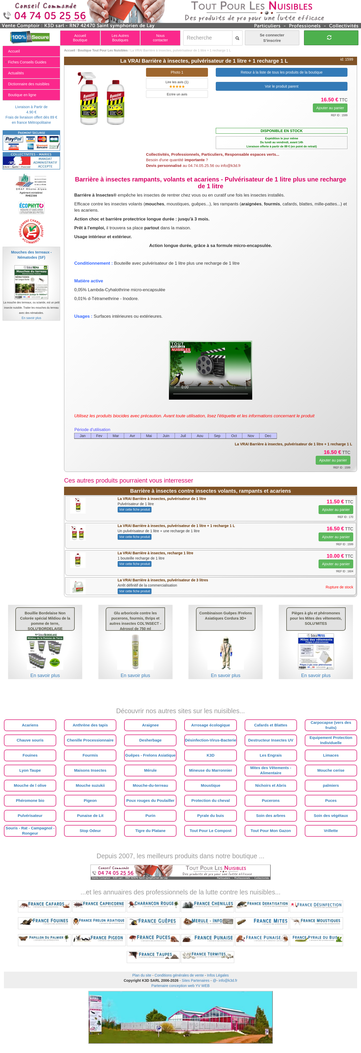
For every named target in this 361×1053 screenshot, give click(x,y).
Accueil (69, 50)
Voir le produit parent (281, 86)
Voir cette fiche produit (134, 509)
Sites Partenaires (196, 980)
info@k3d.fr (228, 980)
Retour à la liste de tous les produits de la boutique (281, 72)
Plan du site (141, 975)
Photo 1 (177, 72)
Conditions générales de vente (179, 975)
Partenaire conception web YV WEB (180, 986)
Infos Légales (218, 975)
